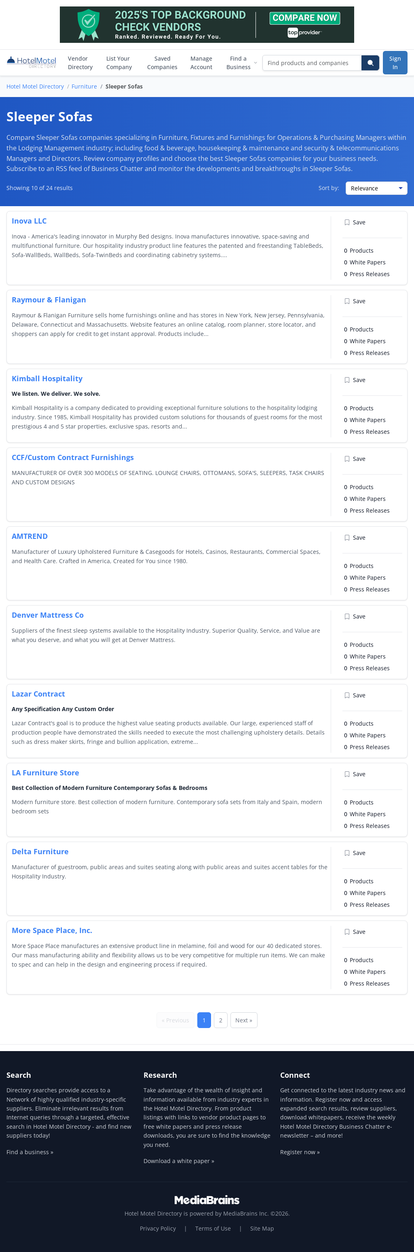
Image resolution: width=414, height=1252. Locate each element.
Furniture (84, 86)
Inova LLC (29, 221)
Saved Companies (162, 63)
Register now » (300, 1152)
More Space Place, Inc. (52, 930)
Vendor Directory (80, 63)
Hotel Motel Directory (35, 86)
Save (354, 222)
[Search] (370, 62)
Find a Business (242, 63)
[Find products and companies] (312, 62)
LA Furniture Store (45, 772)
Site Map (262, 1228)
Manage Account (201, 63)
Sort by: (329, 188)
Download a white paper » (179, 1161)
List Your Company (119, 63)
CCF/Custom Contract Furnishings (73, 457)
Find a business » (29, 1152)
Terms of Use (213, 1228)
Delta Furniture (40, 851)
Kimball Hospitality (47, 378)
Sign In (395, 63)
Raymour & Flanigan (49, 299)
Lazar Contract (38, 694)
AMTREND (30, 536)
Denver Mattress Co (48, 615)
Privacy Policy (158, 1228)
